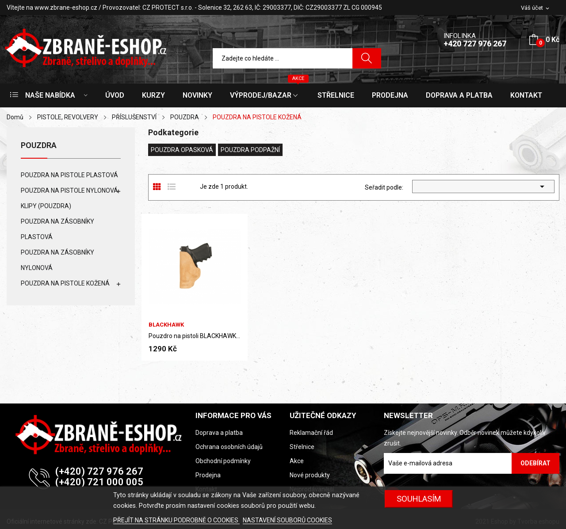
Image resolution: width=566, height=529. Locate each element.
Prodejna (208, 475)
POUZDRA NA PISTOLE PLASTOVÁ (69, 175)
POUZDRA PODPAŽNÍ (250, 149)
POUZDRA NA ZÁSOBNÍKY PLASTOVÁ (57, 229)
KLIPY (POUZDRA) (46, 205)
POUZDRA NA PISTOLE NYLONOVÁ (69, 190)
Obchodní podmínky (223, 460)
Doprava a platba (219, 432)
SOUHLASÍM (419, 498)
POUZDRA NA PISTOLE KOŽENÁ (65, 283)
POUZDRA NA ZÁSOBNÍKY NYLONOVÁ (57, 260)
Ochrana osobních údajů (229, 446)
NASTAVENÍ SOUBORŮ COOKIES (287, 520)
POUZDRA (39, 145)
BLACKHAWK (166, 324)
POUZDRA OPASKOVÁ (182, 149)
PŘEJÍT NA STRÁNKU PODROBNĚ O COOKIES (176, 520)
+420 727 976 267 (475, 43)
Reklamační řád (311, 432)
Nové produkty (310, 475)
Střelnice (302, 446)
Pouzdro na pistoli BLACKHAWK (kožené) (195, 335)
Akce (297, 460)
